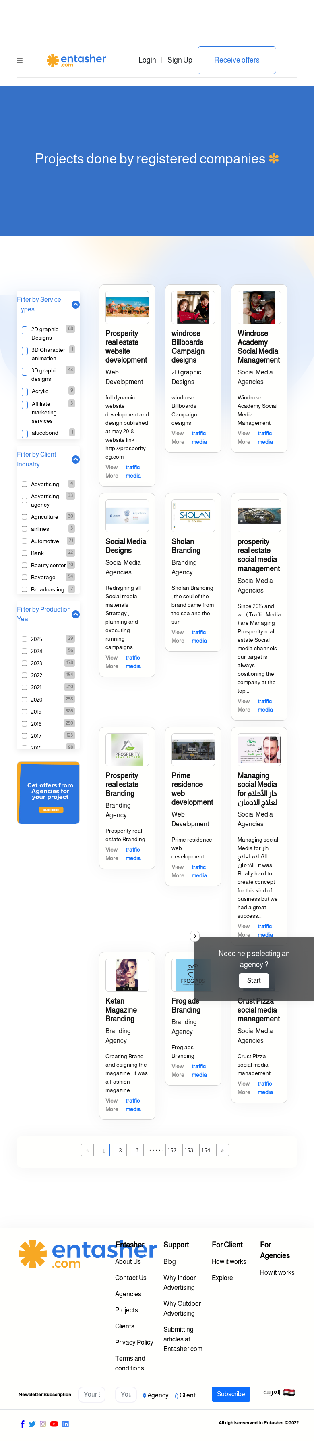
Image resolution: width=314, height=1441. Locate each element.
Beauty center (48, 565)
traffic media (133, 471)
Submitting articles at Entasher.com (182, 1339)
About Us (128, 1261)
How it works (229, 1261)
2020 (36, 699)
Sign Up (179, 60)
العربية (279, 1393)
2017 (36, 736)
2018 (36, 723)
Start (254, 980)
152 (171, 1150)
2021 (36, 687)
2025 (36, 639)
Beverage (43, 577)
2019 (36, 711)
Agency (158, 1395)
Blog (169, 1261)
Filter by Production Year (44, 614)
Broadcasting (47, 589)
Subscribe (231, 1394)
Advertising (45, 484)
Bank (37, 553)
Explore (222, 1277)
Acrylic (40, 391)
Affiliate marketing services (44, 412)
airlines (40, 529)
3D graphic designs (44, 374)
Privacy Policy (134, 1342)
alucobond (45, 433)
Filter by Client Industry (36, 459)
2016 (36, 748)
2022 (36, 675)
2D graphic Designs (44, 333)
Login (147, 60)
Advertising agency (45, 500)
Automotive (45, 541)
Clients (124, 1326)
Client (188, 1395)
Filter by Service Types (39, 304)
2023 (36, 663)
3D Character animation (48, 354)
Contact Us (131, 1277)
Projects (126, 1310)
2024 (36, 651)
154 (205, 1150)
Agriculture (44, 517)
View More (111, 471)
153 (188, 1150)
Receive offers (237, 60)
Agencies (128, 1294)
